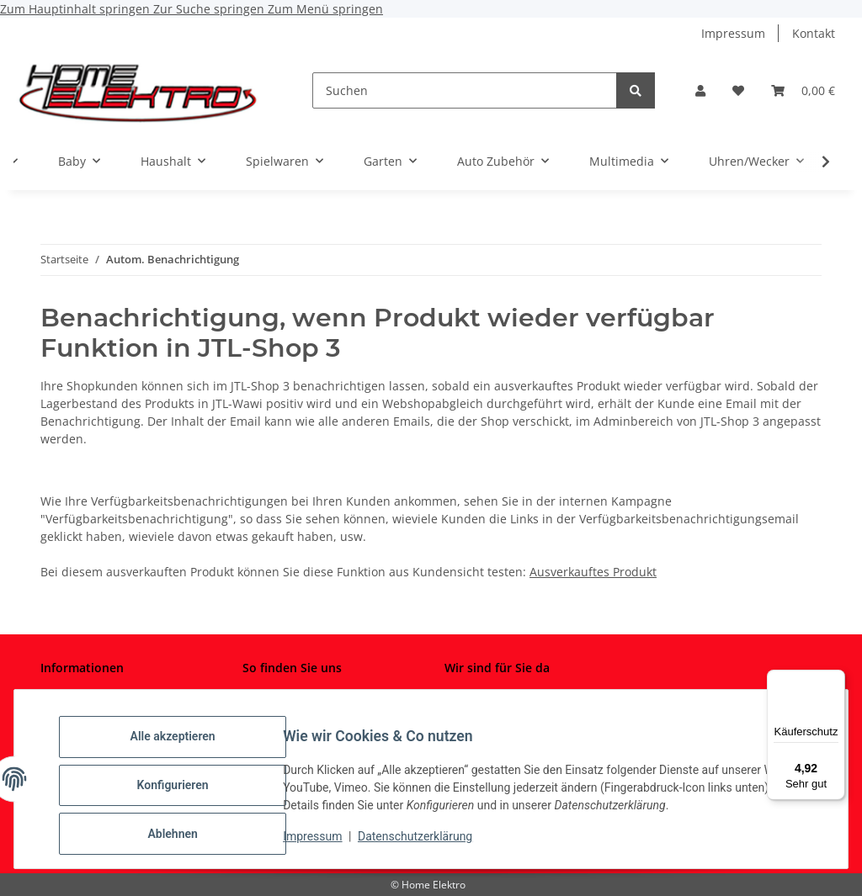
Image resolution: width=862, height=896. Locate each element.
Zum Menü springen (325, 9)
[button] (700, 90)
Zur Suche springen (210, 9)
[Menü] (835, 680)
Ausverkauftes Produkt (593, 572)
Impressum (324, 844)
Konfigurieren (185, 792)
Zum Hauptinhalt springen (76, 9)
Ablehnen (185, 836)
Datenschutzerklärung (427, 844)
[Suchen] (464, 90)
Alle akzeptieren (184, 749)
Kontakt (813, 33)
